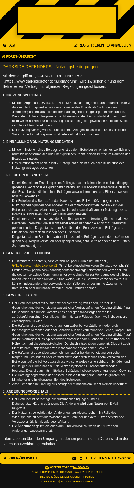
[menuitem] (9, 45)
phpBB (52, 472)
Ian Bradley (81, 467)
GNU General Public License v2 (34, 265)
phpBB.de (88, 477)
